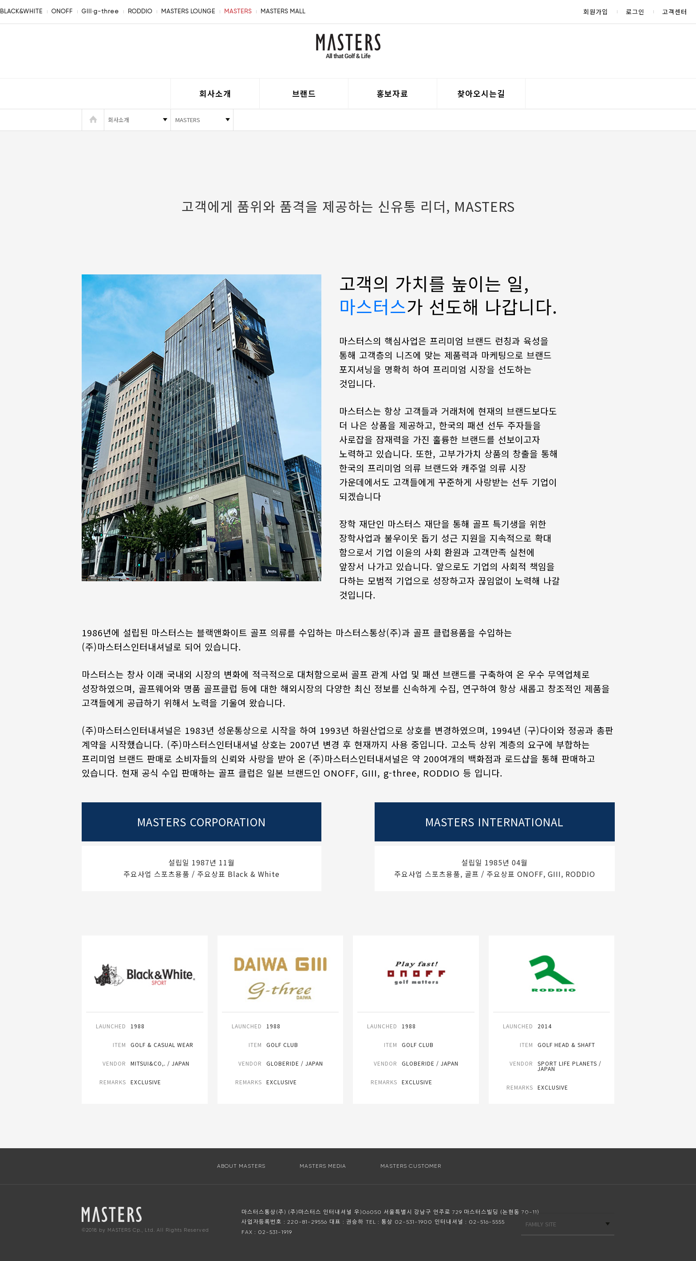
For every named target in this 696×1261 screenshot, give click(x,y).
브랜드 (304, 93)
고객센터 (674, 11)
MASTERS (238, 11)
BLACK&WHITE (21, 11)
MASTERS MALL (283, 11)
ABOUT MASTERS (241, 1166)
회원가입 (595, 11)
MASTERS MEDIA (323, 1166)
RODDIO (140, 11)
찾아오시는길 (481, 93)
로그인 (635, 11)
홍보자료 (392, 93)
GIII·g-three (100, 11)
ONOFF (62, 11)
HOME (93, 120)
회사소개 (215, 93)
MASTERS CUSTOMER (410, 1166)
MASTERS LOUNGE (188, 11)
